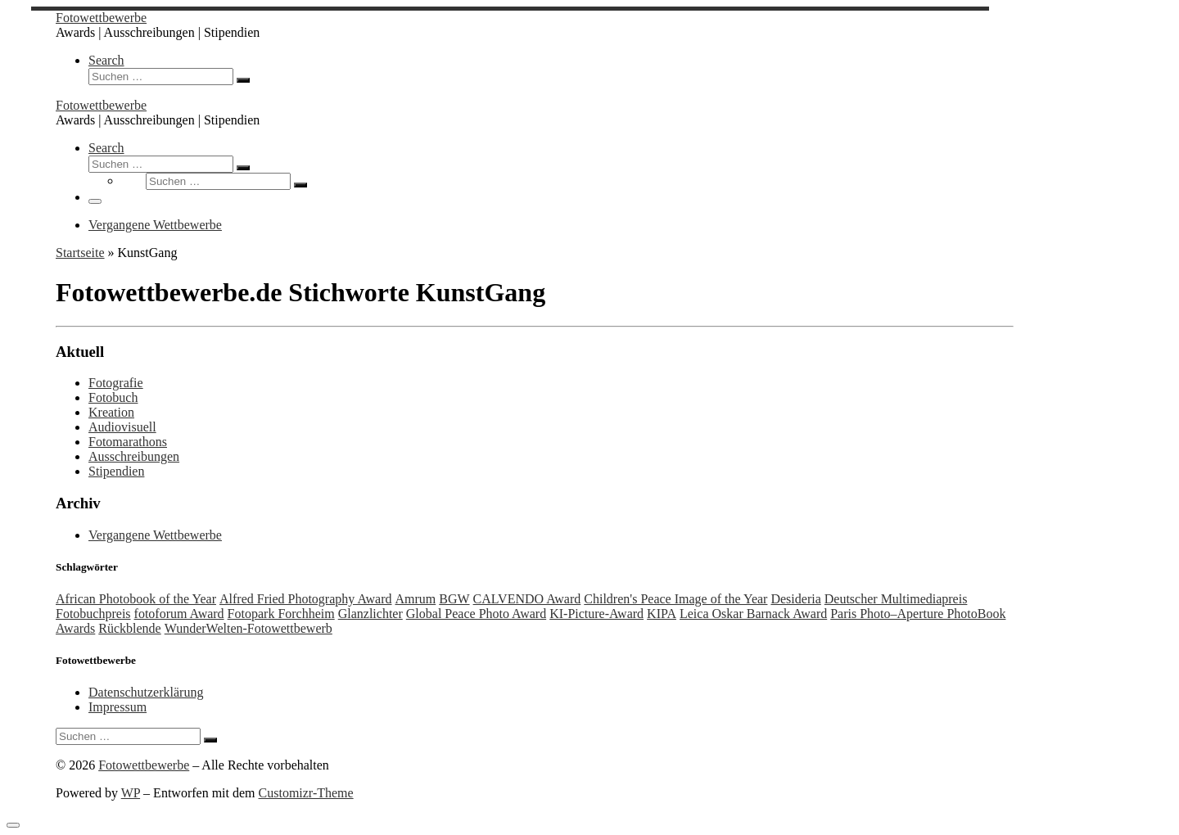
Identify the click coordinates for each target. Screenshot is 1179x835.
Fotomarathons (127, 442)
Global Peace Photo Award (476, 614)
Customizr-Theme (306, 793)
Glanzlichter (370, 614)
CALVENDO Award (527, 599)
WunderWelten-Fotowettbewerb (248, 628)
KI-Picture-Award (596, 614)
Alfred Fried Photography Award (305, 599)
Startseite (80, 253)
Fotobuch (113, 397)
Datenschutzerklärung (145, 692)
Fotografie (115, 383)
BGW (454, 599)
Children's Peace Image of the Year (675, 599)
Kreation (111, 412)
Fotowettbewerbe (143, 765)
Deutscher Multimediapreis (896, 599)
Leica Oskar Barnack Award (753, 614)
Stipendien (116, 471)
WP (130, 793)
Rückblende (129, 628)
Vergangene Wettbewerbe (155, 535)
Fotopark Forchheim (281, 614)
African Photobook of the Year (136, 599)
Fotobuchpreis (93, 614)
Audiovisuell (122, 427)
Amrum (415, 599)
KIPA (661, 614)
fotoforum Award (179, 614)
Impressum (117, 707)
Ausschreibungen (133, 456)
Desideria (795, 599)
